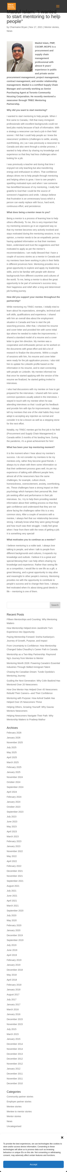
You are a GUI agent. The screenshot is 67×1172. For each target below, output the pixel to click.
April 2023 (12, 831)
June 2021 (12, 895)
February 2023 (14, 841)
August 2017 (13, 994)
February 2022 (14, 866)
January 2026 (14, 737)
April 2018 (12, 979)
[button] (62, 1137)
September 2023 (15, 811)
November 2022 (15, 851)
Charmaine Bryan (18, 27)
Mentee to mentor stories (19, 1111)
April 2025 (12, 757)
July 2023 (11, 816)
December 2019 (15, 935)
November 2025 (15, 742)
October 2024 (14, 782)
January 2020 (14, 930)
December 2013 (15, 1054)
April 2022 (12, 861)
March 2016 (13, 1009)
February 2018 (14, 984)
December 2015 (15, 1019)
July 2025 (11, 747)
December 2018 (15, 970)
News (9, 31)
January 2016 (14, 1014)
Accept (33, 1164)
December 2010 (15, 1083)
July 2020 (11, 915)
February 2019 (14, 960)
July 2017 (11, 999)
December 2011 (15, 1073)
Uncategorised (14, 1126)
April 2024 (12, 792)
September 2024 (15, 787)
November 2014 (15, 1049)
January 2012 (14, 1068)
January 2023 (14, 846)
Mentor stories (51, 27)
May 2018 (12, 975)
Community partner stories (20, 1096)
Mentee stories (14, 1106)
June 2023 (12, 821)
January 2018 (14, 989)
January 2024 (14, 802)
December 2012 (15, 1058)
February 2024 (14, 797)
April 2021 (12, 900)
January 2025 (14, 772)
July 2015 (11, 1029)
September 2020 (15, 910)
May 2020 (12, 920)
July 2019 (11, 945)
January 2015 (14, 1039)
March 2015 (13, 1034)
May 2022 (12, 856)
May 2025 (12, 752)
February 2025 (14, 767)
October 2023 (14, 807)
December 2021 (15, 871)
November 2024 (15, 777)
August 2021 (13, 886)
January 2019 (14, 965)
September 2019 (15, 940)
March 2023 (13, 836)
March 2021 (13, 905)
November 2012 (15, 1063)
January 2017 (14, 1004)
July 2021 (11, 890)
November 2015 (15, 1024)
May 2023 (12, 826)
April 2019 (12, 955)
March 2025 (13, 762)
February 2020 (14, 925)
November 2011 (15, 1078)
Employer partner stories (19, 1101)
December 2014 (15, 1044)
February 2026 (14, 732)
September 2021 (15, 881)
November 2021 (15, 876)
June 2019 (12, 950)
